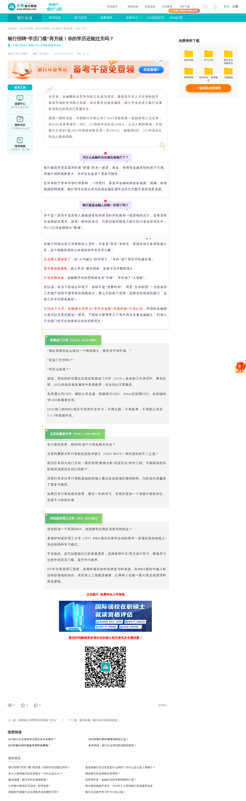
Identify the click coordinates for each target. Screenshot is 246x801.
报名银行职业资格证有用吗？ (102, 773)
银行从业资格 (42, 28)
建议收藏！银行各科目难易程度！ (100, 720)
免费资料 (106, 17)
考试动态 (55, 17)
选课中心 (132, 17)
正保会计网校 (26, 28)
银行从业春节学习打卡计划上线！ (105, 792)
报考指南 (20, 144)
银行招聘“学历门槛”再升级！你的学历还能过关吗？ (39, 767)
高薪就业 (150, 6)
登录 (227, 6)
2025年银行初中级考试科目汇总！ (108, 739)
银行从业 (24, 18)
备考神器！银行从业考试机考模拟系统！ (112, 745)
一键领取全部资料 (208, 88)
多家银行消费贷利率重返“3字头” (37, 720)
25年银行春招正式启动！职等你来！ (30, 785)
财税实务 (133, 6)
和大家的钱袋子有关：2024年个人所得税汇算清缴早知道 (119, 785)
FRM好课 (176, 17)
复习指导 (80, 17)
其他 (77, 28)
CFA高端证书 (155, 17)
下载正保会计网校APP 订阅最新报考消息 (36, 45)
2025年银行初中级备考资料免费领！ (29, 745)
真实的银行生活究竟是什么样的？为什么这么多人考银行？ (120, 767)
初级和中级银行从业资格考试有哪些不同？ (34, 792)
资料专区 (20, 122)
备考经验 (68, 28)
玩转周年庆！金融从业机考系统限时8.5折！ (111, 779)
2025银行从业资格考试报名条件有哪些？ (32, 739)
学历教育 (167, 6)
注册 (235, 6)
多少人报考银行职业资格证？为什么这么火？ (35, 773)
